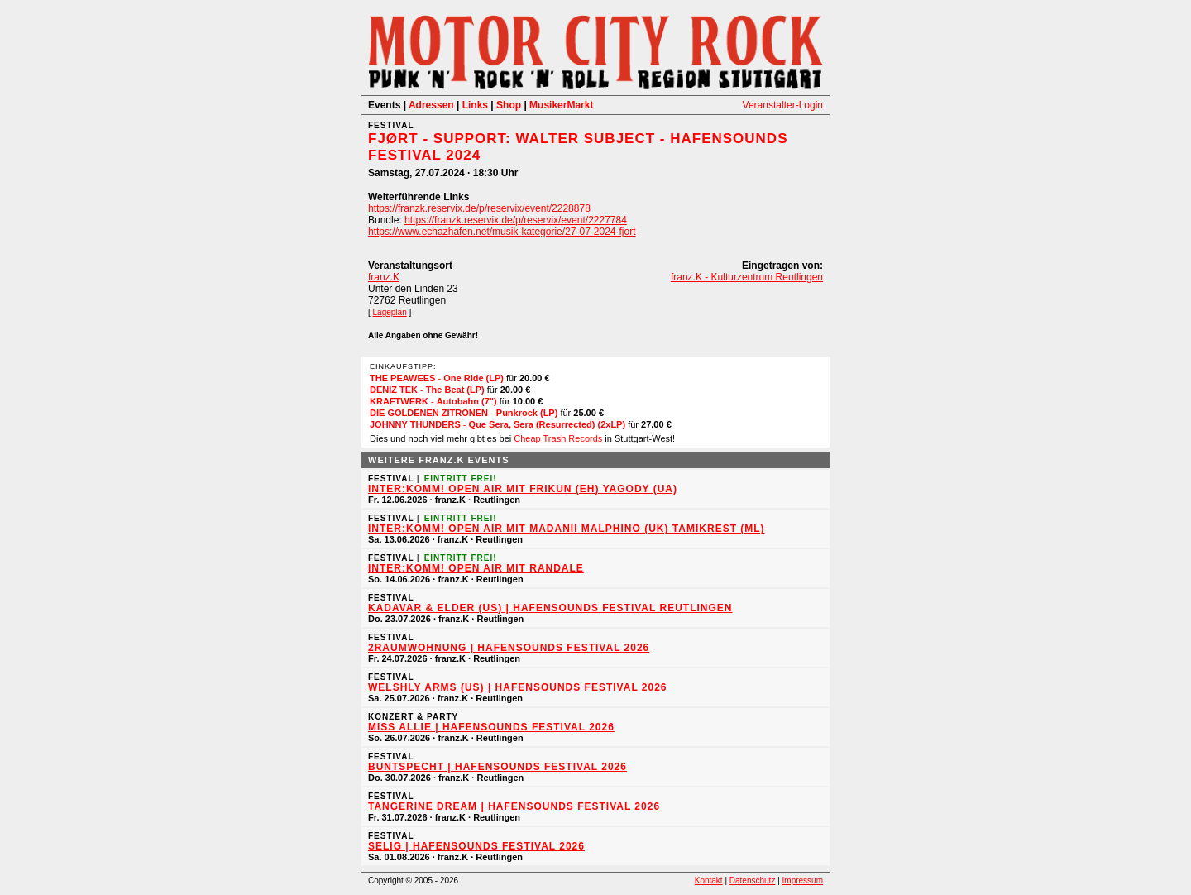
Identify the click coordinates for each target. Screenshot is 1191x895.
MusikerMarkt (561, 105)
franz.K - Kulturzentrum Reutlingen (747, 277)
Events (384, 105)
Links (475, 105)
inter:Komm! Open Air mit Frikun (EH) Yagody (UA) (522, 489)
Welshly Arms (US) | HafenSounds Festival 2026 (517, 687)
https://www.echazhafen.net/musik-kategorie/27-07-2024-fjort (502, 231)
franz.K (383, 277)
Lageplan (390, 312)
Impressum (802, 880)
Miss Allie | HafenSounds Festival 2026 (491, 727)
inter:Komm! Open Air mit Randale (476, 568)
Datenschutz (752, 880)
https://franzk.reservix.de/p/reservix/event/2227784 (515, 220)
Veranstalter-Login (783, 105)
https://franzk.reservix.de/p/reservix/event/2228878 (479, 208)
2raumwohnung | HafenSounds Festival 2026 (508, 647)
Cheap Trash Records (558, 438)
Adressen (431, 105)
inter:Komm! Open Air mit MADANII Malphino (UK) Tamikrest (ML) (566, 528)
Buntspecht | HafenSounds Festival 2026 (497, 767)
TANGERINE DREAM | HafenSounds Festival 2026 (514, 806)
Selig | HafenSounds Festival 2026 (476, 846)
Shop (508, 105)
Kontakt (709, 880)
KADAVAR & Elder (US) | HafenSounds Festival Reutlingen (550, 608)
